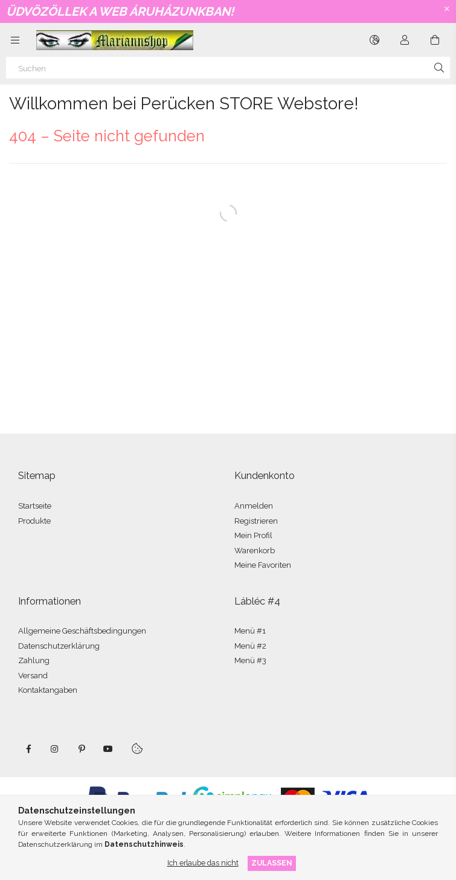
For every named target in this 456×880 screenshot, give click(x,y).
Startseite (34, 505)
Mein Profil (253, 535)
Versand (33, 675)
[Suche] (439, 68)
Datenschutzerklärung (59, 645)
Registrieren (256, 520)
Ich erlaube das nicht (203, 862)
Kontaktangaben (47, 690)
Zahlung (34, 660)
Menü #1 (250, 630)
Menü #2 (250, 645)
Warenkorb (254, 550)
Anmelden (253, 505)
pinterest (81, 749)
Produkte (34, 520)
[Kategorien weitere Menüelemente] (15, 40)
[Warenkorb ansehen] (435, 40)
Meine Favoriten (262, 565)
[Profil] (405, 40)
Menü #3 (250, 660)
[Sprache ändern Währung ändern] (374, 40)
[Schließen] (447, 9)
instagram (55, 749)
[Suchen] (228, 68)
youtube (108, 749)
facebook (28, 749)
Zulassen (271, 862)
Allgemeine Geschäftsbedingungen (82, 630)
